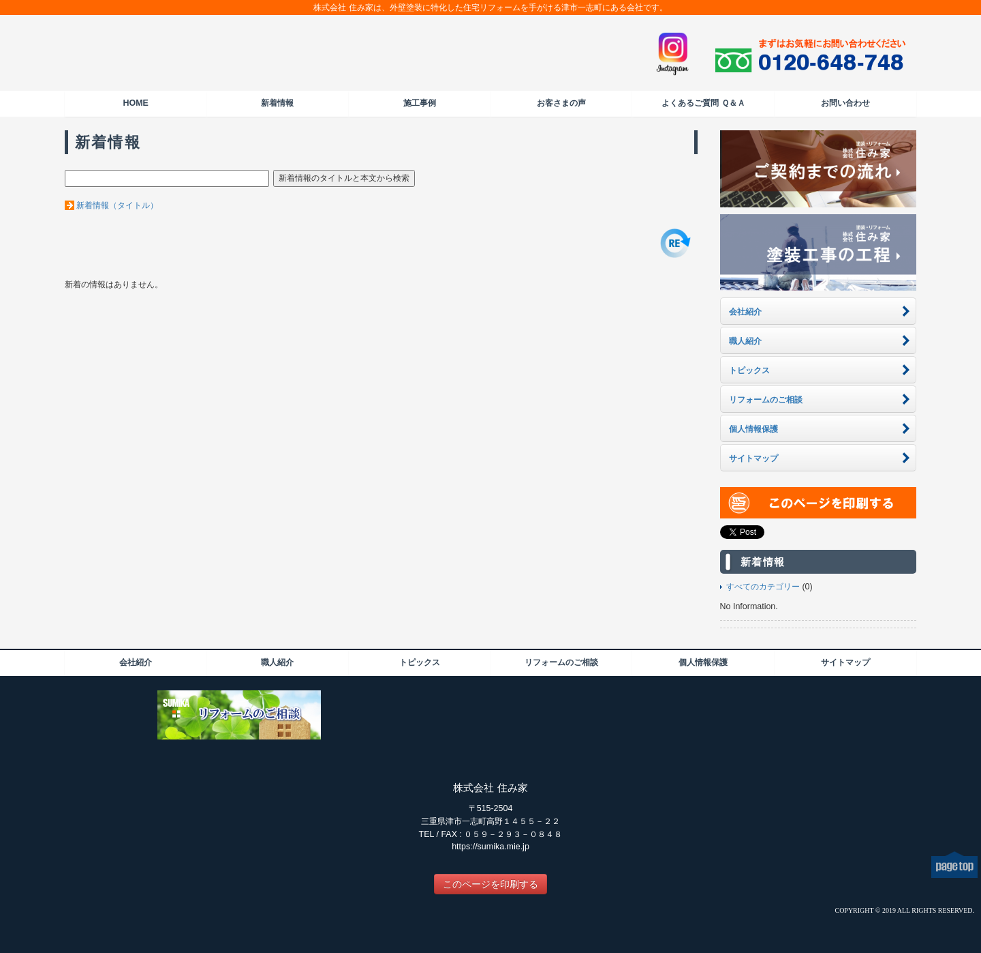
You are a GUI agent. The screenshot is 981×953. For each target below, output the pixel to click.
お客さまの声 (561, 103)
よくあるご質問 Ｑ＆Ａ (703, 103)
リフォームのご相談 (561, 662)
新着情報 (277, 103)
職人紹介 (277, 662)
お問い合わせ (845, 103)
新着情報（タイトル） (117, 205)
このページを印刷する (490, 884)
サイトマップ (845, 662)
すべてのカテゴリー (763, 586)
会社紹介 (135, 662)
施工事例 (419, 103)
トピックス (419, 662)
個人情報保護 (703, 662)
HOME (135, 103)
